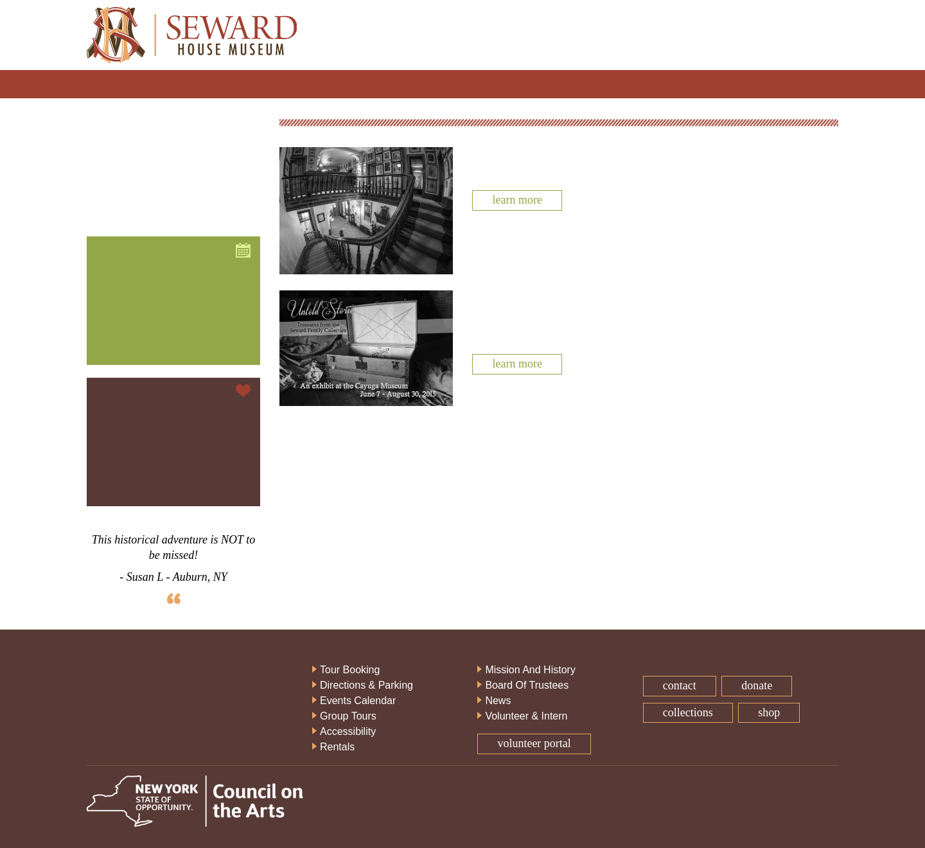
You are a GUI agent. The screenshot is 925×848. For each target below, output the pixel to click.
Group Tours (348, 716)
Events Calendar (358, 700)
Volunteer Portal (533, 743)
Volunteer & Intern (526, 716)
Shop (769, 712)
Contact (679, 685)
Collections (688, 712)
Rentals (337, 746)
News (498, 700)
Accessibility (348, 731)
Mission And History (530, 669)
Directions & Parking (366, 685)
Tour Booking (350, 669)
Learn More (517, 199)
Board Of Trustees (526, 685)
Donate (756, 685)
